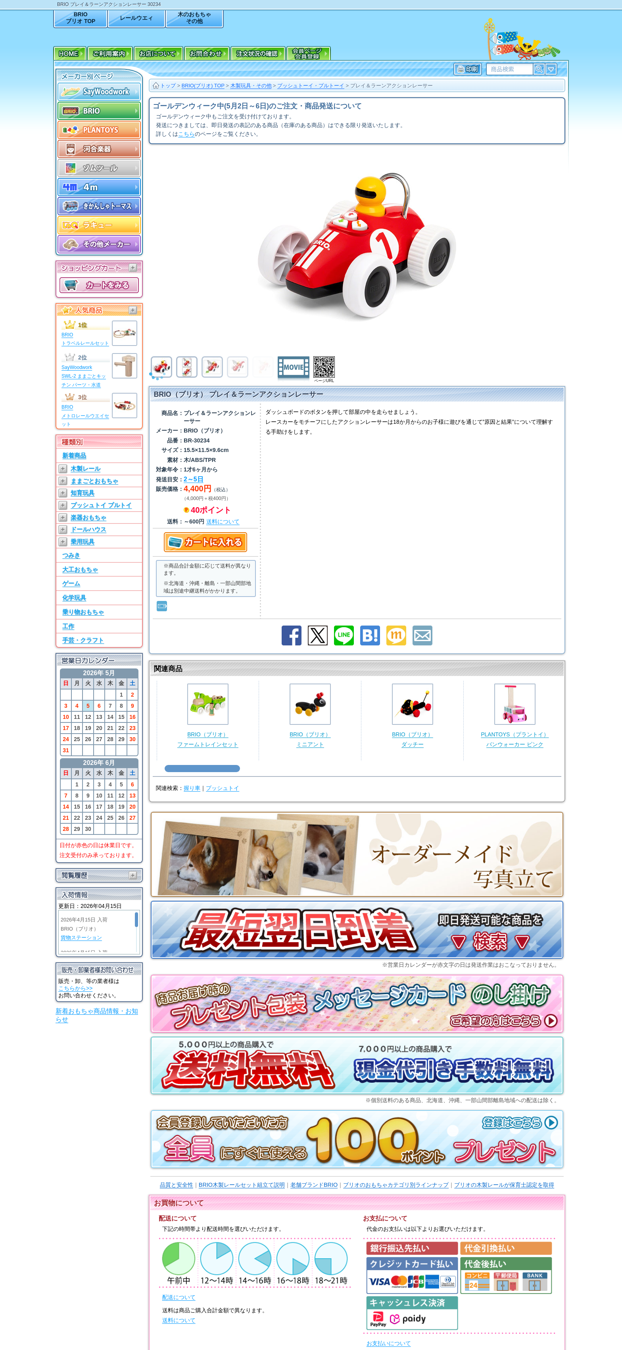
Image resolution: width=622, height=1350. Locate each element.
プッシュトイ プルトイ (101, 505)
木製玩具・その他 (251, 86)
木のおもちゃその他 (194, 17)
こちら (186, 134)
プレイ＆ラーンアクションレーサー (391, 86)
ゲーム (71, 583)
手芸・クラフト (83, 640)
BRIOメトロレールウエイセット (85, 415)
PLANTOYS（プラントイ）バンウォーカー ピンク (515, 715)
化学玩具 (74, 597)
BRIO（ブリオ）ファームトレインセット (207, 715)
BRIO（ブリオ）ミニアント (310, 715)
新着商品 (74, 455)
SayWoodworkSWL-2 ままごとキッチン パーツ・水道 (83, 376)
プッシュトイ (222, 788)
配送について (179, 1297)
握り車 (192, 788)
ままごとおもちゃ (94, 480)
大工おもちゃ (80, 569)
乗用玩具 (82, 541)
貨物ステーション (81, 938)
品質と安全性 (176, 1185)
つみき (71, 555)
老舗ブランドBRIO (314, 1185)
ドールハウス (88, 529)
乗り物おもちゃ (83, 611)
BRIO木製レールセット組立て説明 (242, 1185)
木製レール (85, 468)
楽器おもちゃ (88, 517)
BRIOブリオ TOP (80, 17)
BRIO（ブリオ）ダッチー (412, 715)
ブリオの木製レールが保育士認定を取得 (504, 1185)
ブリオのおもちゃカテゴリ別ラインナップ (396, 1185)
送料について (179, 1320)
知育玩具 (82, 492)
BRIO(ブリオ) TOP (203, 86)
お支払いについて (389, 1343)
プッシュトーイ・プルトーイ (310, 86)
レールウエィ (136, 18)
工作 (68, 626)
